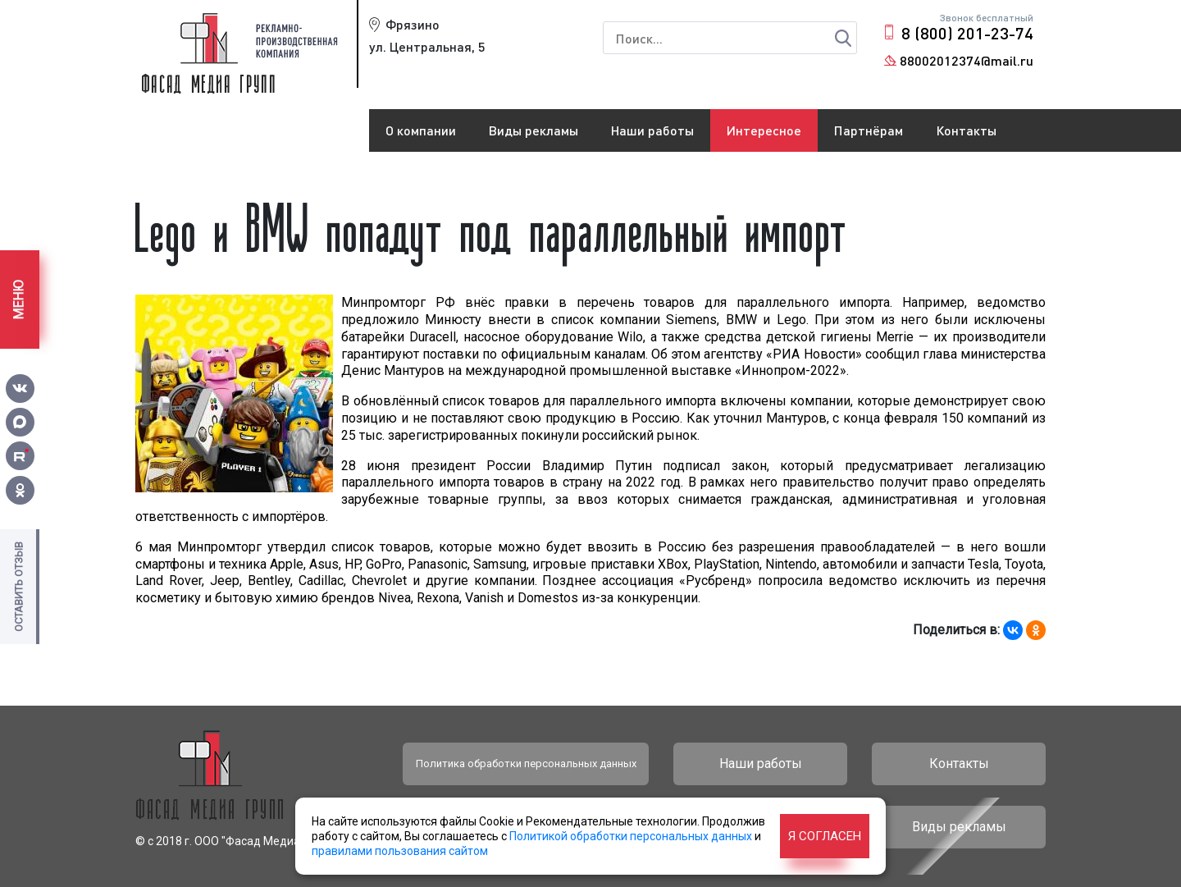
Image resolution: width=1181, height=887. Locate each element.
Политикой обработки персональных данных (630, 836)
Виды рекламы (533, 130)
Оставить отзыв (18, 587)
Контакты (966, 130)
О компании (420, 130)
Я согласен (824, 836)
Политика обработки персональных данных (526, 763)
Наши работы (652, 130)
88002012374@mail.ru (966, 60)
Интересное (764, 130)
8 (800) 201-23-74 (967, 33)
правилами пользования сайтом (400, 850)
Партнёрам (868, 130)
